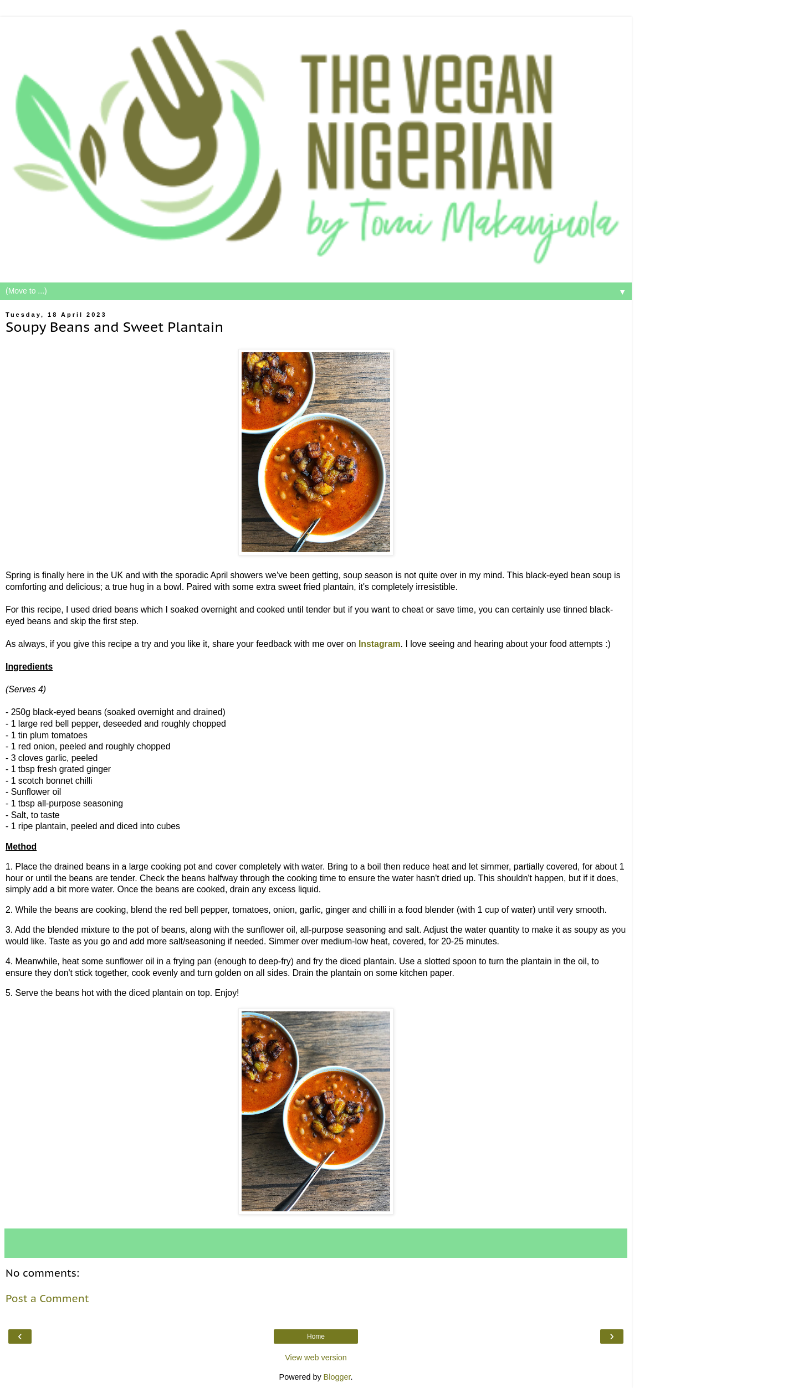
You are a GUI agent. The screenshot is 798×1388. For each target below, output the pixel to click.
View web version (316, 1357)
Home (316, 1336)
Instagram (380, 644)
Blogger (337, 1376)
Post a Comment (47, 1298)
